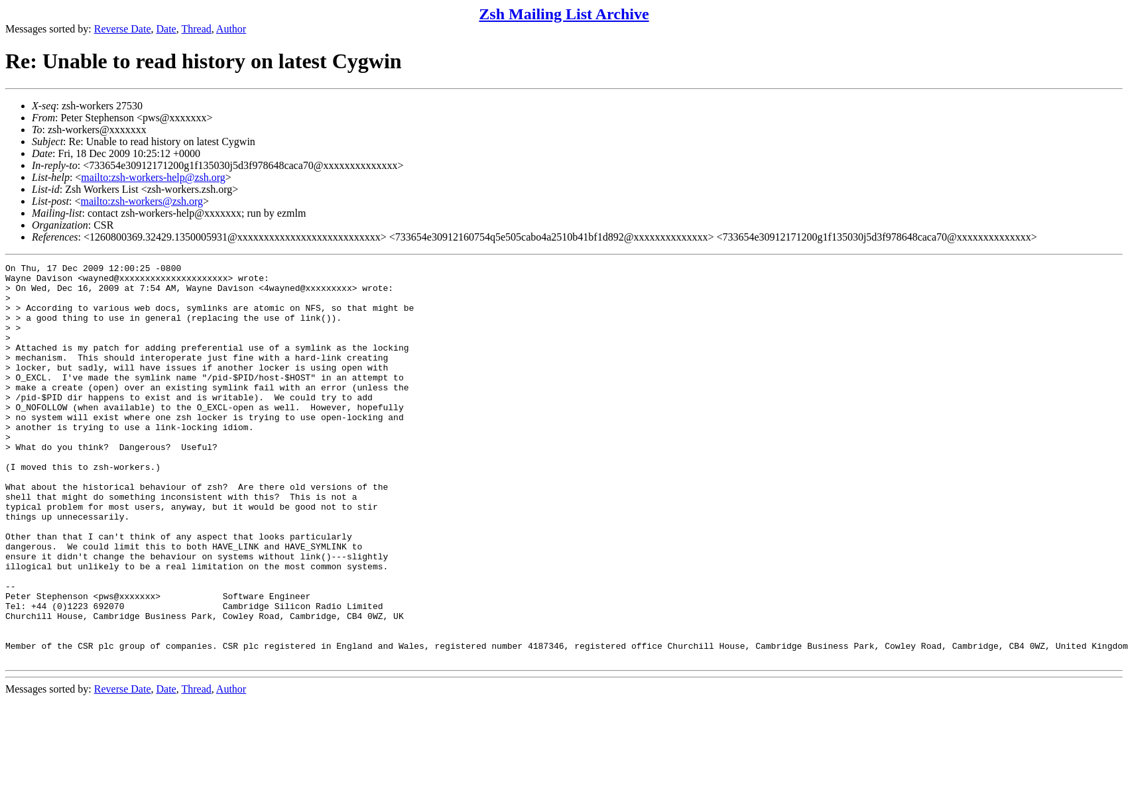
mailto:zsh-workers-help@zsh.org (153, 177)
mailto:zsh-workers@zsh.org (141, 201)
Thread (196, 28)
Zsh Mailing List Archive (564, 14)
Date (166, 28)
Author (231, 28)
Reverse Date (122, 28)
